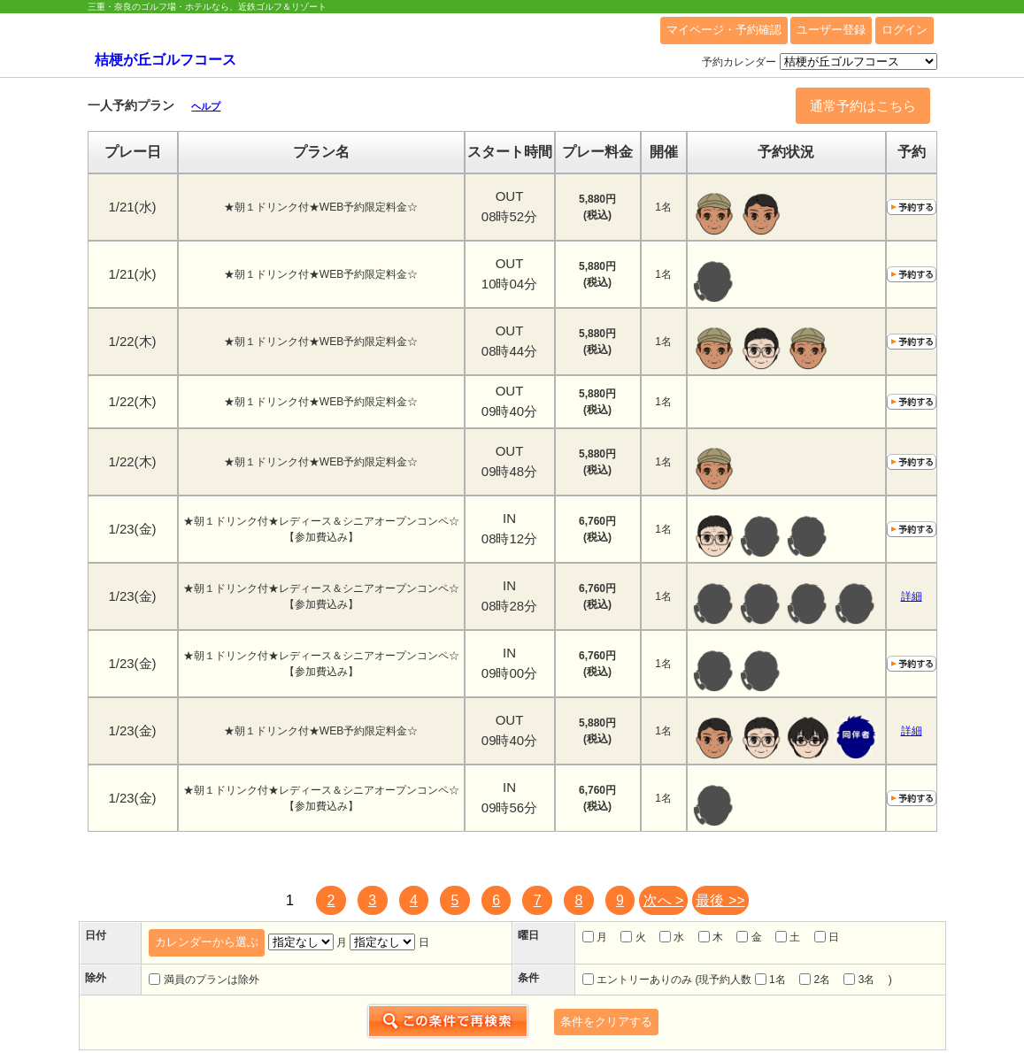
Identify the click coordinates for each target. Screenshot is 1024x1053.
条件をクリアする (606, 1021)
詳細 (911, 596)
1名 (770, 979)
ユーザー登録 (831, 29)
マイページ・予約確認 (723, 29)
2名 (814, 979)
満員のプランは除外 (203, 979)
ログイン (905, 29)
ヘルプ (205, 106)
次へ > (663, 900)
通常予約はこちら (863, 105)
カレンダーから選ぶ (206, 942)
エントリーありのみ (637, 979)
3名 (858, 979)
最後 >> (720, 900)
